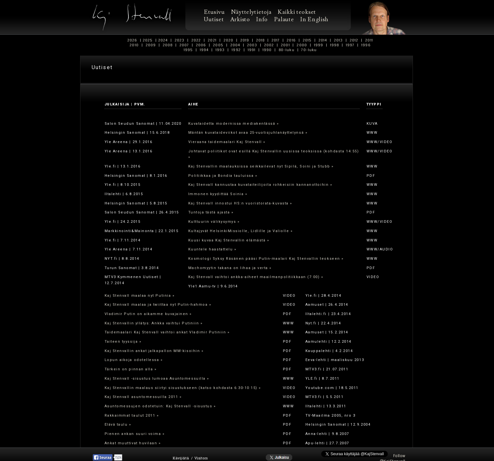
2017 (275, 40)
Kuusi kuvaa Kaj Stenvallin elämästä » (228, 240)
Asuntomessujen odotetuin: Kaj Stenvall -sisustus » (160, 406)
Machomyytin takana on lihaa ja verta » (230, 268)
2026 (132, 40)
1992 (236, 50)
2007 (184, 45)
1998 (334, 45)
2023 (179, 40)
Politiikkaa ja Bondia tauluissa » (222, 176)
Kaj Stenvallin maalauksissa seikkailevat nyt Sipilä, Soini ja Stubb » (261, 166)
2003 (252, 45)
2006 (201, 45)
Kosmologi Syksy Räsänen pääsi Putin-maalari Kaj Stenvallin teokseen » (266, 259)
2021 (212, 40)
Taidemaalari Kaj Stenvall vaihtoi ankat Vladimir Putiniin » (167, 332)
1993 (220, 50)
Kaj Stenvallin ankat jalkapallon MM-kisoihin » (154, 351)
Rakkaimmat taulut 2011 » (132, 415)
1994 (204, 50)
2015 (307, 40)
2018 (260, 40)
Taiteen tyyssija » (123, 341)
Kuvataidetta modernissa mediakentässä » (233, 124)
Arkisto (239, 19)
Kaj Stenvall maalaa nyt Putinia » (140, 296)
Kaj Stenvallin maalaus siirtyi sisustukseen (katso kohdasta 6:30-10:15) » (183, 388)
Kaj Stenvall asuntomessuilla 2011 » (143, 397)
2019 (244, 40)
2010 (134, 45)
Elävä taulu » (118, 424)
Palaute (284, 19)
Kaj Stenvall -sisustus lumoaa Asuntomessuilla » (157, 378)
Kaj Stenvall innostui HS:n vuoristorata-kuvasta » (240, 203)
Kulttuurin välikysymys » (214, 222)
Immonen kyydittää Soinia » (217, 194)
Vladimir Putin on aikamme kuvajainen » (148, 314)
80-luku (286, 50)
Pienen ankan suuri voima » (135, 434)
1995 (188, 50)
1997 (350, 45)
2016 (291, 40)
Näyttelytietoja (251, 12)
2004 (235, 45)
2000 (301, 45)
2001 (285, 45)
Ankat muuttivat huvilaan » (133, 443)
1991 (251, 50)
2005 (218, 45)
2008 (167, 45)
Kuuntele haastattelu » (212, 249)
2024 (163, 40)
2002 (269, 45)
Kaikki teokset (297, 12)
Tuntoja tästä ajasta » (211, 212)
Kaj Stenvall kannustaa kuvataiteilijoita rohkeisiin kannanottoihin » (260, 185)
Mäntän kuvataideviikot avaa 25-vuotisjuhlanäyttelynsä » (248, 133)
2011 (369, 40)
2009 (150, 45)
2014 (322, 40)
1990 (267, 50)
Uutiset (213, 19)
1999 (318, 45)
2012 (354, 40)
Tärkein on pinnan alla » (131, 369)
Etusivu (214, 12)
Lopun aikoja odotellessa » (134, 360)
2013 (338, 40)
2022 (196, 40)
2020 (228, 40)
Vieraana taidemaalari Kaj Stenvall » (227, 142)
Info (262, 19)
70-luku (309, 50)
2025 (148, 40)
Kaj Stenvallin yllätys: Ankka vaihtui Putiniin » (154, 323)
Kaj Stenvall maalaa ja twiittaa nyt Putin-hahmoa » (158, 305)
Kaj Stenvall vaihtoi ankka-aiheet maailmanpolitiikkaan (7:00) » (255, 277)
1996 (366, 45)
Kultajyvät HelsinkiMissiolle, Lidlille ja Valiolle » (240, 231)
